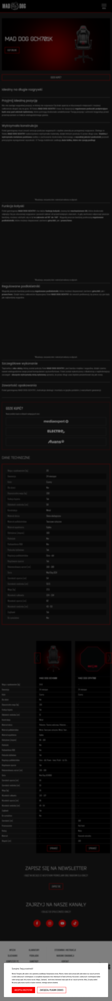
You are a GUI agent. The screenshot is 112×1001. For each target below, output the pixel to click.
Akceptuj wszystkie (23, 990)
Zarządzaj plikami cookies (51, 990)
